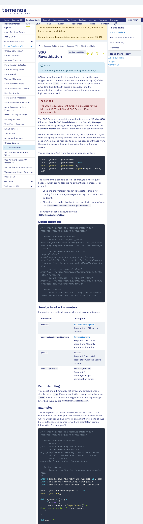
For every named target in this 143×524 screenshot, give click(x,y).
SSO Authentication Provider (18, 167)
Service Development (14, 41)
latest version (87, 37)
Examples (114, 48)
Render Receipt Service (15, 115)
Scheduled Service (13, 138)
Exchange (114, 20)
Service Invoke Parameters (123, 37)
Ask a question (116, 57)
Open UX (46, 20)
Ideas (92, 23)
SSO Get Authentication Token (16, 153)
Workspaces (58, 20)
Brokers (82, 20)
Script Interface (117, 32)
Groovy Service (11, 143)
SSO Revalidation (12, 147)
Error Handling (117, 42)
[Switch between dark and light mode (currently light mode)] (97, 53)
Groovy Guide (10, 37)
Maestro (92, 20)
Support (112, 61)
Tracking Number (12, 79)
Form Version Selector (15, 65)
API (28, 23)
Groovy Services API (13, 46)
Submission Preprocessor (16, 88)
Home (6, 20)
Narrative (103, 20)
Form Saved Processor (15, 98)
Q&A (38, 23)
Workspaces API (11, 186)
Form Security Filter (14, 69)
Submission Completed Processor (15, 108)
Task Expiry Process (14, 124)
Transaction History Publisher (18, 172)
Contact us (113, 64)
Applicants (71, 20)
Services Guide (33, 20)
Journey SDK (17, 20)
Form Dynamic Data (14, 84)
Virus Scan (9, 177)
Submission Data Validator (17, 102)
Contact (105, 23)
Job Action (9, 133)
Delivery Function (12, 60)
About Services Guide (14, 32)
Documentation (12, 23)
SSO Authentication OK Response (15, 161)
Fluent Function (12, 55)
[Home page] (39, 46)
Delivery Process (12, 119)
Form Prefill (10, 74)
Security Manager (84, 109)
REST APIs (8, 181)
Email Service (11, 129)
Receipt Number (12, 93)
